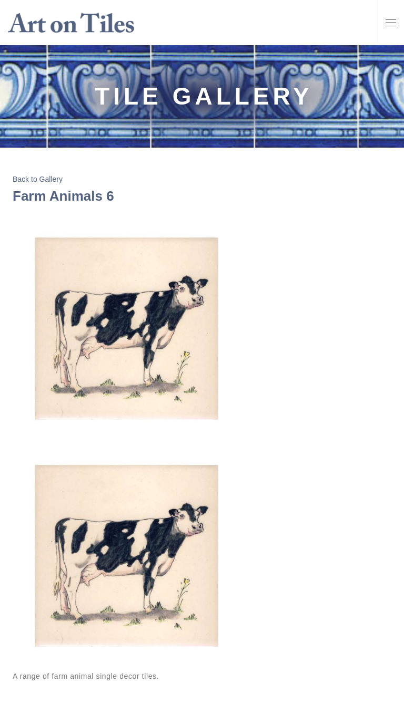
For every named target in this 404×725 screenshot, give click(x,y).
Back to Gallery (38, 179)
